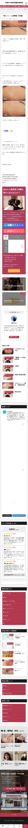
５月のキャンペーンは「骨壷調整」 (19, 637)
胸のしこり (17, 670)
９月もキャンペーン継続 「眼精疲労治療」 (20, 384)
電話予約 (19, 826)
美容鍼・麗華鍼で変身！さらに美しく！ (20, 764)
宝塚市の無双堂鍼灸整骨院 (14, 2)
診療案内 (14, 826)
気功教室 (6, 615)
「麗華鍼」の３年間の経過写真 (20, 358)
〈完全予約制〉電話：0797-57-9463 (14, 788)
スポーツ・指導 (7, 593)
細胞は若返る (18, 391)
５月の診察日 (17, 644)
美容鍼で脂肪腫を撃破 (20, 374)
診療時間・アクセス (8, 705)
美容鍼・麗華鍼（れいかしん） (7, 764)
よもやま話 (6, 612)
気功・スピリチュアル (8, 608)
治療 (12, 383)
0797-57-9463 (9, 266)
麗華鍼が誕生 (17, 746)
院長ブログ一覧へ (13, 336)
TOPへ (25, 826)
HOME (3, 9)
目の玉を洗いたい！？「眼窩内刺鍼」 (7, 746)
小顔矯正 (17, 366)
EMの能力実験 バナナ (20, 653)
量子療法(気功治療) (8, 693)
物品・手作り (7, 716)
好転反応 (6, 720)
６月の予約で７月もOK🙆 (20, 349)
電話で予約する (15, 270)
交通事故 (6, 713)
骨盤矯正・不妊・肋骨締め (9, 601)
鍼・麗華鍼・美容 (11, 9)
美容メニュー (7, 689)
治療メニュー (7, 685)
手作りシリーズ (7, 619)
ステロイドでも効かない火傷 (20, 662)
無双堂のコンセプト (8, 709)
